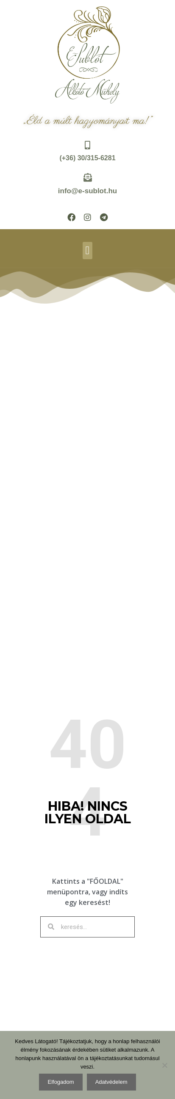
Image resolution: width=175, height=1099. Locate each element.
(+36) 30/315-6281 (87, 158)
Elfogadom (60, 1082)
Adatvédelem (111, 1082)
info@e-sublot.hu (87, 191)
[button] (87, 250)
